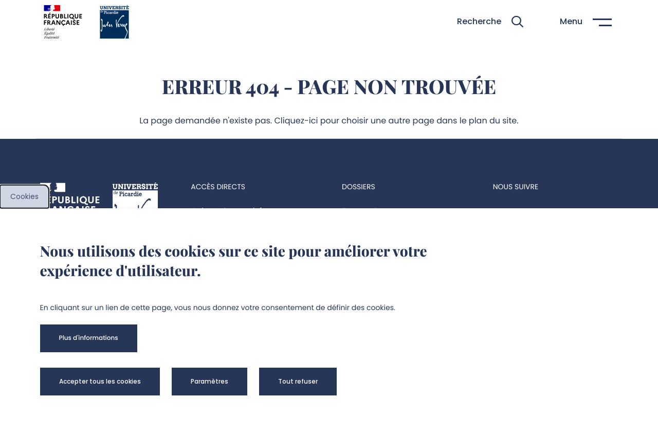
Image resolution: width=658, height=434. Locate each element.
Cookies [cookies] (24, 196)
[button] (490, 21)
